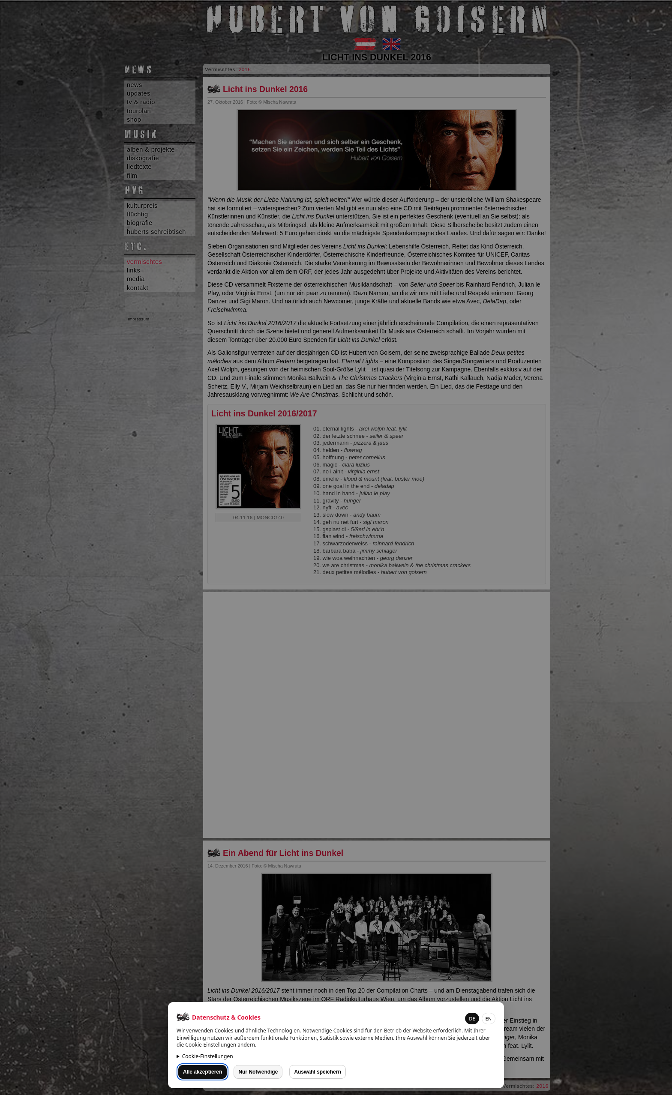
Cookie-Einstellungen (207, 1056)
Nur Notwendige (258, 1072)
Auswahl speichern (317, 1072)
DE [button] (472, 1018)
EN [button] (489, 1018)
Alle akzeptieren (202, 1072)
